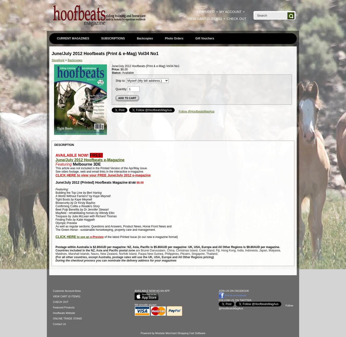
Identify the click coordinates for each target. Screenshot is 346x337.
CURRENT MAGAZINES (73, 38)
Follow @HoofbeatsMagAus (197, 111)
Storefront (58, 60)
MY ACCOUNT (230, 12)
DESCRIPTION (64, 145)
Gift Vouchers (204, 38)
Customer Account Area (67, 290)
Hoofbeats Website (64, 313)
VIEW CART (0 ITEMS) (205, 19)
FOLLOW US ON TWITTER (235, 300)
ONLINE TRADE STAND (67, 318)
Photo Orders (174, 38)
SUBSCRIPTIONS (113, 38)
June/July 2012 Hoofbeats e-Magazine (90, 160)
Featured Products (64, 307)
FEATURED (206, 12)
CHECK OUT (236, 19)
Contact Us (59, 324)
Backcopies (145, 38)
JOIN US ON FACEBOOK (234, 290)
